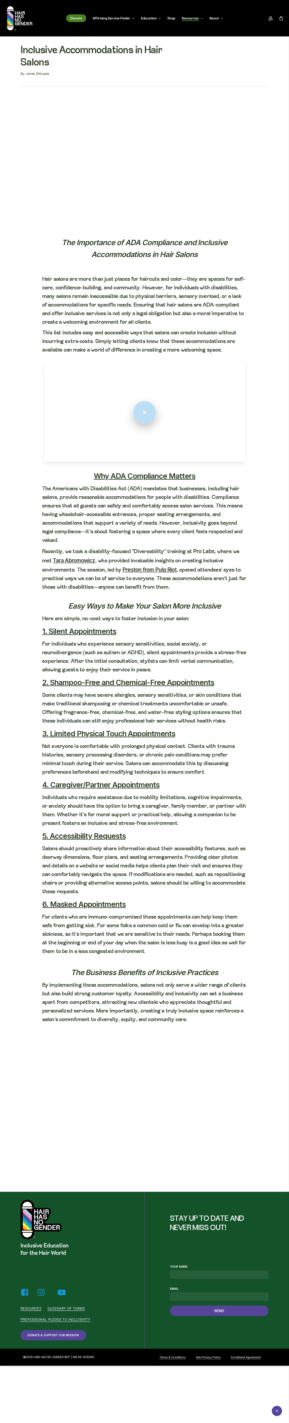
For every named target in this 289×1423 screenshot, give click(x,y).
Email (175, 1288)
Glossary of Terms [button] (66, 1308)
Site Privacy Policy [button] (208, 1357)
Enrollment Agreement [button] (246, 1357)
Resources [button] (30, 1308)
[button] (53, 1335)
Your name (180, 1266)
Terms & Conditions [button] (172, 1357)
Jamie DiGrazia (37, 74)
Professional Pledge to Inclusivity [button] (55, 1319)
